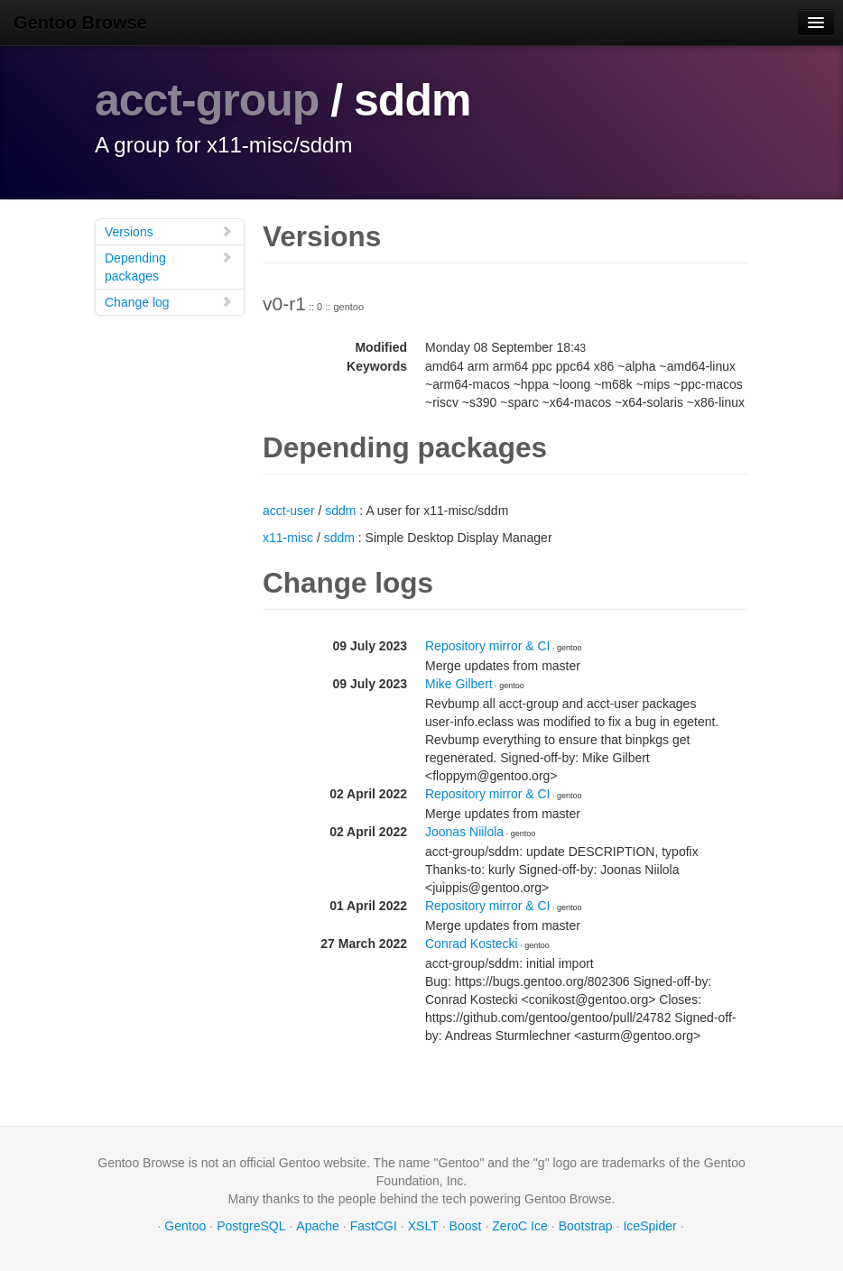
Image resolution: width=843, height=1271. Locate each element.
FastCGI (373, 1226)
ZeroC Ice (519, 1226)
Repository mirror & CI (487, 646)
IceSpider (649, 1226)
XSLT (423, 1226)
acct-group (207, 100)
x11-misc (288, 537)
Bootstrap (586, 1226)
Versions (169, 231)
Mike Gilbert (459, 684)
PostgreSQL (251, 1226)
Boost (465, 1226)
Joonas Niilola (464, 831)
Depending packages (169, 266)
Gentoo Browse (80, 22)
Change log (169, 301)
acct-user (289, 510)
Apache (317, 1226)
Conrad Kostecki (471, 943)
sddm (340, 510)
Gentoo (185, 1226)
